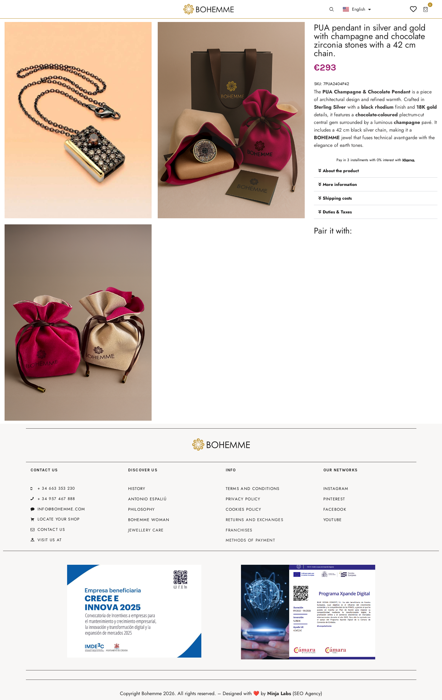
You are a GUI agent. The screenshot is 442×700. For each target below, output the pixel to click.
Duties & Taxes (337, 212)
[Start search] (331, 9)
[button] (375, 171)
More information (340, 184)
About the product (341, 171)
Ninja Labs (279, 693)
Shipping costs (337, 198)
